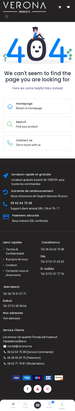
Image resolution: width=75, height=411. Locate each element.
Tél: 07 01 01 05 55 (52, 261)
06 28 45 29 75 (16, 357)
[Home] (13, 404)
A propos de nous (17, 259)
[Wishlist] (49, 404)
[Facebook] (28, 389)
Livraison (11, 265)
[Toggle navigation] (6, 16)
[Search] (25, 404)
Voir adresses (11, 318)
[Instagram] (47, 389)
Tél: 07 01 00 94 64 (14, 306)
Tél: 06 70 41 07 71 (14, 293)
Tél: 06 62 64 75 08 (52, 249)
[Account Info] (62, 404)
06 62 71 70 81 (16, 363)
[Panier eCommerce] (59, 7)
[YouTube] (38, 389)
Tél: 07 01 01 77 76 (52, 273)
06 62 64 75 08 (16, 352)
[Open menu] (37, 405)
